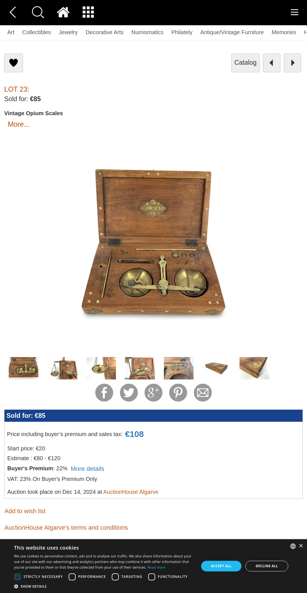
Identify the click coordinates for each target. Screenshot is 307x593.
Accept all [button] (221, 566)
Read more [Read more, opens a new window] (156, 567)
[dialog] (153, 566)
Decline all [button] (267, 566)
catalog (245, 62)
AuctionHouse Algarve (130, 492)
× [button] (301, 546)
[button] (104, 586)
